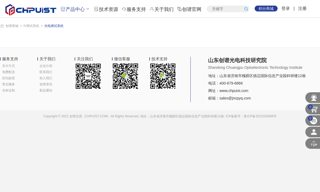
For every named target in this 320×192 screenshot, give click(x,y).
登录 (285, 8)
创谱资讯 (45, 84)
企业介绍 (45, 66)
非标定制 (8, 90)
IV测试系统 (31, 26)
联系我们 (45, 72)
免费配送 (8, 72)
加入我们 (45, 78)
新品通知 (45, 90)
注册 (302, 8)
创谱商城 (12, 26)
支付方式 (8, 66)
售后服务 (8, 84)
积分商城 (266, 8)
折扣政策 (8, 78)
